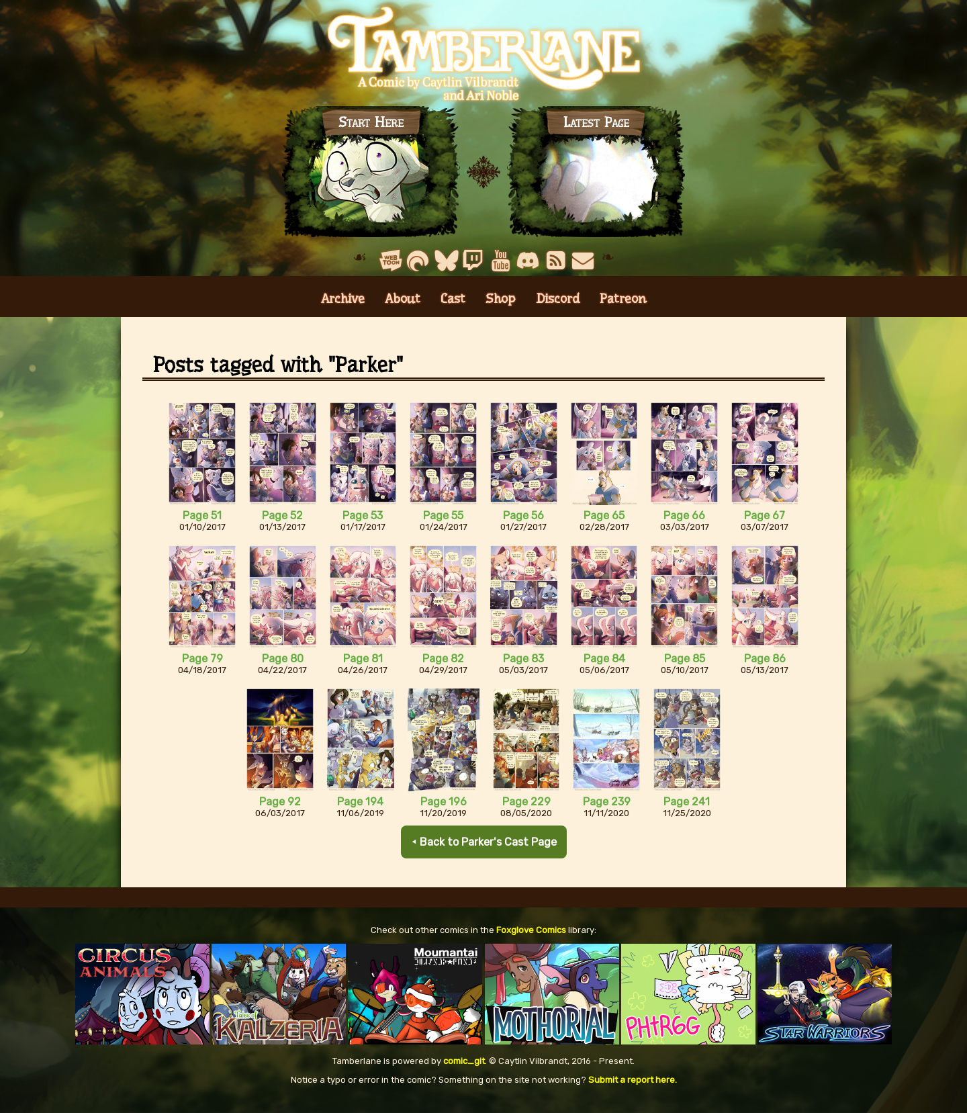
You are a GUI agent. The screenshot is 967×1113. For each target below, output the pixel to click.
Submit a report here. (632, 1090)
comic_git (464, 1072)
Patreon (623, 309)
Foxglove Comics (531, 941)
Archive (343, 309)
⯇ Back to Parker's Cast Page (483, 852)
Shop (501, 309)
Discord (558, 309)
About (402, 309)
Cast (453, 309)
